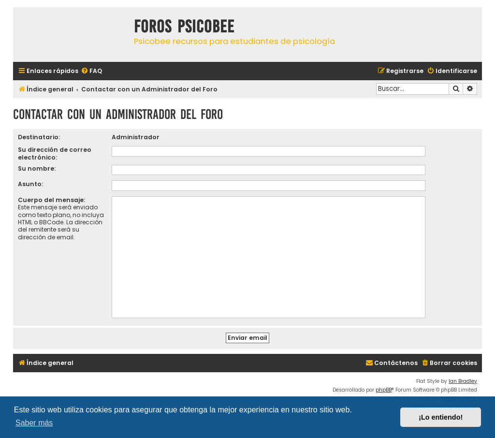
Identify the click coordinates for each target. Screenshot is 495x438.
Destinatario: (39, 137)
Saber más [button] (34, 423)
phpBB (384, 390)
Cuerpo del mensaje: (51, 200)
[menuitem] (91, 71)
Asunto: (30, 184)
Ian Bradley (463, 381)
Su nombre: (37, 168)
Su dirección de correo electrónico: (54, 153)
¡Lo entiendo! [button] (441, 417)
